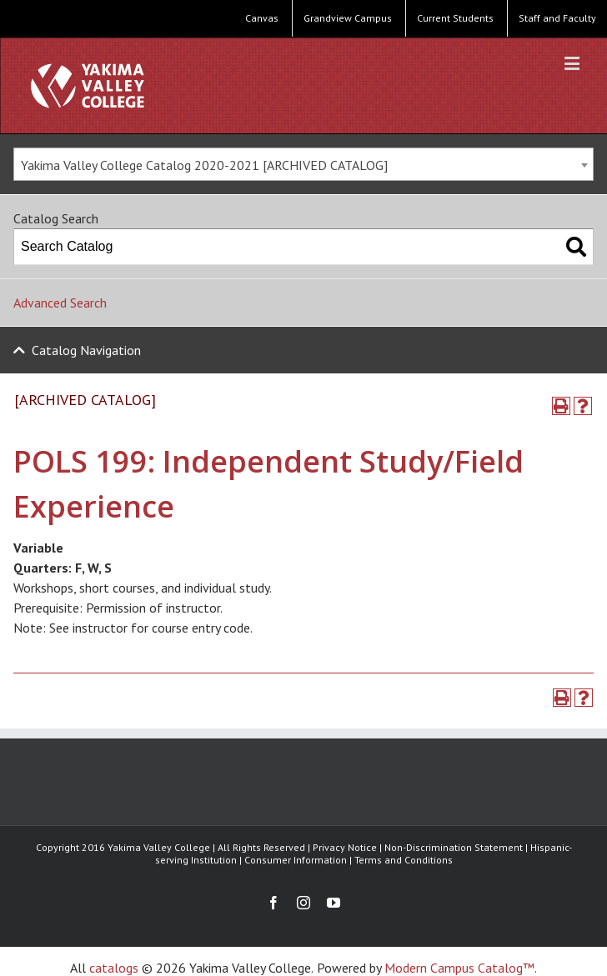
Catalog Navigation (86, 350)
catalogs (113, 967)
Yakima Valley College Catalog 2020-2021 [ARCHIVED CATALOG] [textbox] (204, 165)
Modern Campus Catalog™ (459, 967)
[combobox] (303, 164)
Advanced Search (60, 302)
